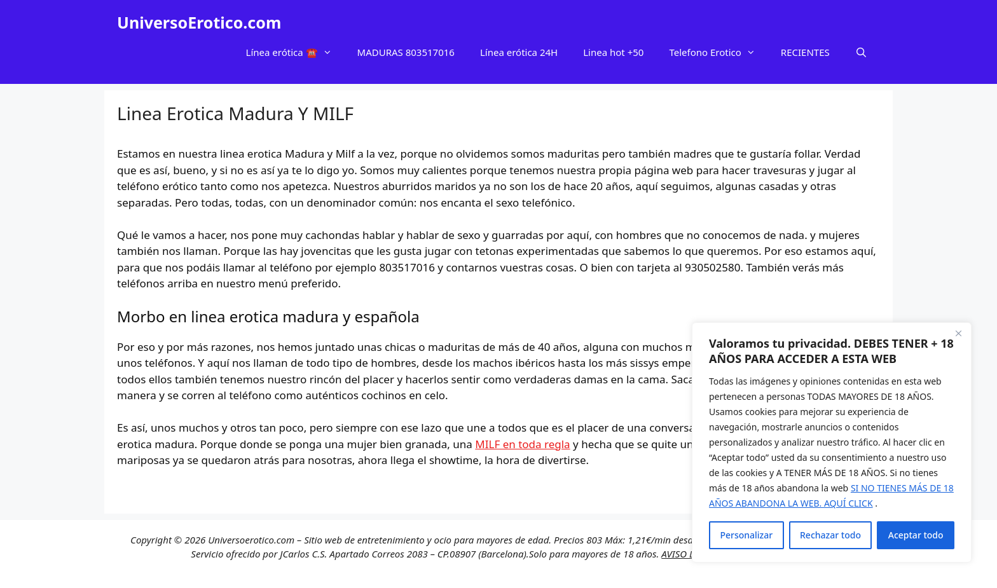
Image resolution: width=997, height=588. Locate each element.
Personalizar (746, 535)
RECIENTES (805, 52)
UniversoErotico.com (199, 22)
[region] (832, 442)
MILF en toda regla (522, 444)
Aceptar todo (916, 535)
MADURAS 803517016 (406, 52)
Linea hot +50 (613, 52)
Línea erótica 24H (519, 52)
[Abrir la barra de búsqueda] (861, 52)
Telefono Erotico (718, 52)
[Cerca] (958, 333)
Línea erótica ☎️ (295, 52)
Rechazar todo (830, 535)
